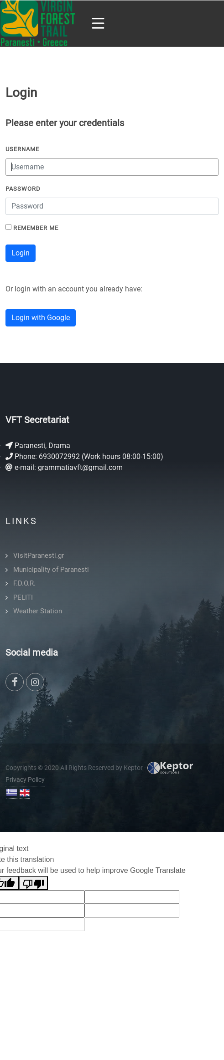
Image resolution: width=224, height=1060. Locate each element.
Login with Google (40, 317)
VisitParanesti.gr (38, 555)
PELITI (23, 597)
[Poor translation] (33, 883)
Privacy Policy (25, 779)
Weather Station (37, 611)
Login (20, 253)
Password (23, 188)
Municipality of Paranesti (51, 570)
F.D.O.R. (24, 583)
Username (22, 149)
